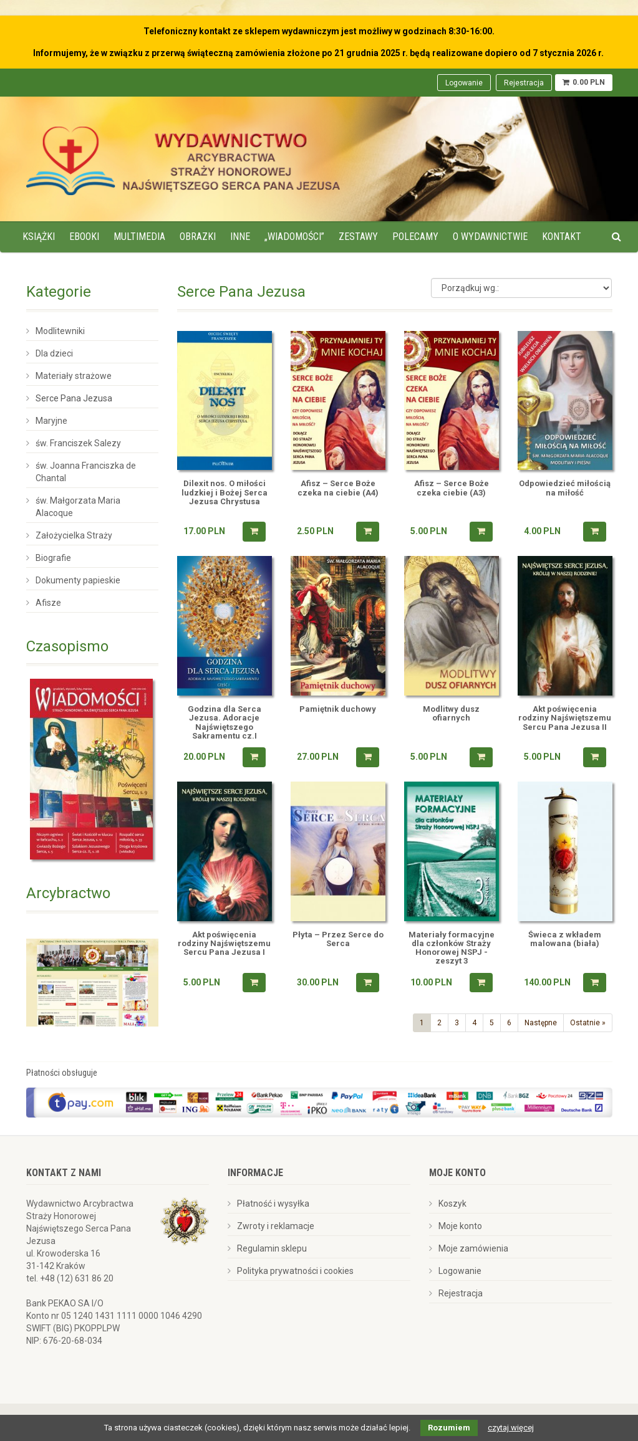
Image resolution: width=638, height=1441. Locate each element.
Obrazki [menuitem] (198, 236)
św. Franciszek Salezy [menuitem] (78, 443)
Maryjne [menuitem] (51, 421)
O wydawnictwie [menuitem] (490, 236)
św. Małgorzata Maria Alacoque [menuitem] (78, 506)
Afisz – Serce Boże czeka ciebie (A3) (451, 488)
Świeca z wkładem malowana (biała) (564, 939)
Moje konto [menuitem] (460, 1226)
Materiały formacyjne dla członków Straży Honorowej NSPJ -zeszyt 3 (451, 948)
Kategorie (58, 291)
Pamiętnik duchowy (337, 709)
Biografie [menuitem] (53, 558)
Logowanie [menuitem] (464, 83)
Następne (540, 1022)
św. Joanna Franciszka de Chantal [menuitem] (86, 472)
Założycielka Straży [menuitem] (74, 535)
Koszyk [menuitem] (452, 1204)
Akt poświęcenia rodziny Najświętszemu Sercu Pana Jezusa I (224, 944)
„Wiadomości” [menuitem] (294, 236)
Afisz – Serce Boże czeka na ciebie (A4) (338, 488)
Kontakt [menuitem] (561, 236)
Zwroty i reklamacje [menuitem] (275, 1226)
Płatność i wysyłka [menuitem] (273, 1204)
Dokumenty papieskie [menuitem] (78, 580)
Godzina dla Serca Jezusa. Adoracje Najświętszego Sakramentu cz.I (224, 722)
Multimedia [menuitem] (139, 236)
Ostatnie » (588, 1022)
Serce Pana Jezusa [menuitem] (74, 398)
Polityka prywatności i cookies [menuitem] (295, 1271)
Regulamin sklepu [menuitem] (272, 1248)
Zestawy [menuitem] (358, 236)
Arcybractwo (68, 893)
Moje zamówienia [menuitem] (473, 1248)
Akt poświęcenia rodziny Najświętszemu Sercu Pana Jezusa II (564, 718)
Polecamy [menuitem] (415, 236)
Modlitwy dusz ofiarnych (451, 713)
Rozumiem (449, 1427)
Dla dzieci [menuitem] (54, 353)
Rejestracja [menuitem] (524, 83)
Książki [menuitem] (38, 236)
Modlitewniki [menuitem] (60, 331)
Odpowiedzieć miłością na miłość (565, 488)
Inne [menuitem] (240, 236)
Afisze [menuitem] (48, 603)
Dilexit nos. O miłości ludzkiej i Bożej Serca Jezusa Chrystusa (224, 492)
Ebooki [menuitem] (84, 236)
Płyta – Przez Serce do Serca (338, 939)
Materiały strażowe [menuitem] (74, 376)
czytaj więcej (511, 1427)
